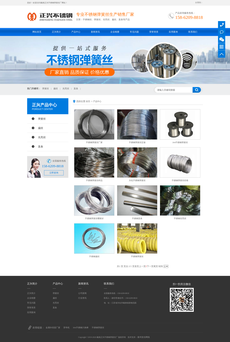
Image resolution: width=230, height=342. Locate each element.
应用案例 (173, 32)
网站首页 (36, 32)
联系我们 (192, 32)
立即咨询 (53, 173)
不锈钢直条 (137, 218)
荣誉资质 (153, 32)
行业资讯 (82, 298)
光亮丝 (65, 88)
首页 (88, 101)
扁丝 (55, 88)
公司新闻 (82, 293)
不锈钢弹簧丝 (137, 256)
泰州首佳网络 (143, 337)
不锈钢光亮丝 (180, 218)
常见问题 (134, 32)
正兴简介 (56, 32)
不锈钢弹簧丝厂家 (94, 142)
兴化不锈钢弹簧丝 (137, 180)
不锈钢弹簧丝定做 (137, 142)
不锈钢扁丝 (94, 256)
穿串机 (66, 327)
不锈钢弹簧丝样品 (94, 180)
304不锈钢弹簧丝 (180, 142)
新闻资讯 (95, 32)
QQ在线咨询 (221, 32)
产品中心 (75, 32)
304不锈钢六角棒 (80, 327)
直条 (76, 88)
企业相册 (114, 32)
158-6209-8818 (221, 24)
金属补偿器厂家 (53, 327)
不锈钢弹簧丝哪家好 (94, 218)
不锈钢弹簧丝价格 (180, 180)
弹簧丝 (45, 88)
